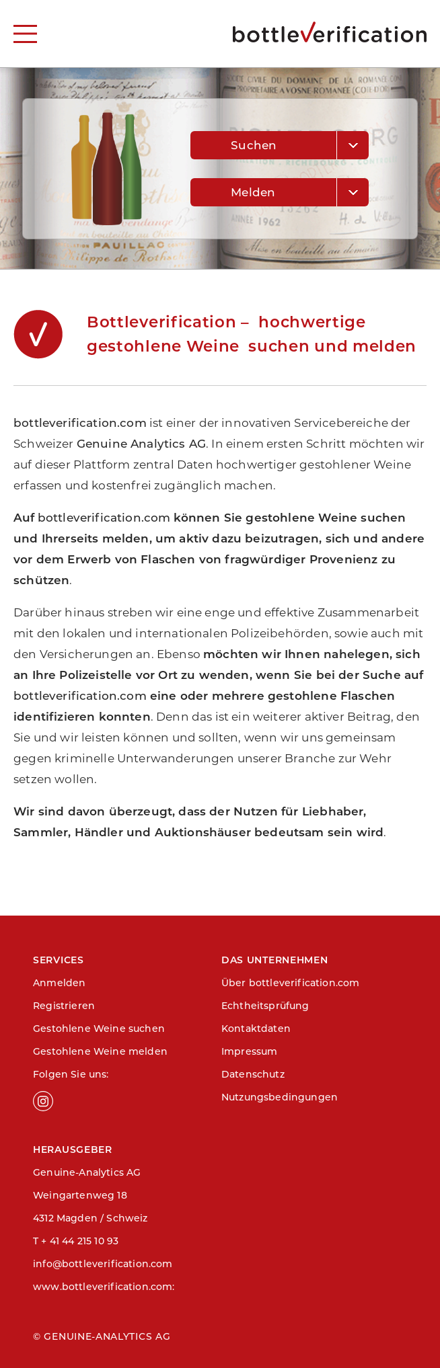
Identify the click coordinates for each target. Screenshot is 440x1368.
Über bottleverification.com (290, 983)
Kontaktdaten (256, 1028)
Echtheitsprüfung (265, 1006)
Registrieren (64, 1006)
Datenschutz (253, 1074)
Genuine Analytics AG (141, 443)
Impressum (249, 1051)
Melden (253, 192)
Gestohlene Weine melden (100, 1051)
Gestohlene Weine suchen (99, 1028)
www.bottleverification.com (102, 1287)
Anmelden (59, 983)
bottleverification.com (80, 423)
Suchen (254, 145)
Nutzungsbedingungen (279, 1097)
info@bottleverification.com (103, 1264)
